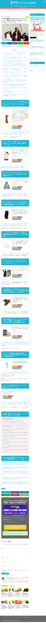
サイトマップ (13, 618)
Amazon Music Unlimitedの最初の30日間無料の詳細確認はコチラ (15, 528)
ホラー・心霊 (12, 6)
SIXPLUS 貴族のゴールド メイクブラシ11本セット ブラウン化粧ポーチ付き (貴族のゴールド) (20, 329)
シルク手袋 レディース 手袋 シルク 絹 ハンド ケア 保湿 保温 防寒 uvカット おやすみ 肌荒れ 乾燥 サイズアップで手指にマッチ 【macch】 (15, 77)
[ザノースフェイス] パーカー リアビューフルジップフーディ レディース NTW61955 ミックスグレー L (20, 182)
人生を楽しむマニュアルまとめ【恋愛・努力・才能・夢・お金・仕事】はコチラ (37, 54)
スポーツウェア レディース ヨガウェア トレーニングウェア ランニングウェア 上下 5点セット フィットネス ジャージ (15, 73)
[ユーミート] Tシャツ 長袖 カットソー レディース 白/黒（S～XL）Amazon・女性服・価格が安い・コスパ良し (15, 58)
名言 (28, 6)
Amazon (20, 6)
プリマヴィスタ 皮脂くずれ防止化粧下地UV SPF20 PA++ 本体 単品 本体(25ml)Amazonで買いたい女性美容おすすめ (15, 85)
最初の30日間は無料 (16, 520)
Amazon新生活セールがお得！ (23, 8)
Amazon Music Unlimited (7, 516)
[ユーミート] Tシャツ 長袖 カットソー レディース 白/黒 (13, 166)
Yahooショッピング (16, 128)
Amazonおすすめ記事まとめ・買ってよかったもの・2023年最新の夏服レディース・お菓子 (15, 96)
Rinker (16, 121)
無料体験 (4, 522)
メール (3, 563)
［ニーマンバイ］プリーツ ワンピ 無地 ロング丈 (11, 133)
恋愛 (30, 6)
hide (16, 50)
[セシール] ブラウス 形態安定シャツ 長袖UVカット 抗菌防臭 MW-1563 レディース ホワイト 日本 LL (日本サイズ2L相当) (20, 243)
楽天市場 (20, 126)
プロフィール (19, 618)
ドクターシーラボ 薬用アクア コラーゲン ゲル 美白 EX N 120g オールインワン (15, 89)
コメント (3, 548)
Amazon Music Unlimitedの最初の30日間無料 (12, 534)
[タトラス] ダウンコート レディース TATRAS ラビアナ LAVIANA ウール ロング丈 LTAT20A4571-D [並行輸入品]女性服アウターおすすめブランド (15, 65)
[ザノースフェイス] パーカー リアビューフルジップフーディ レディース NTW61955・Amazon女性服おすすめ (14, 62)
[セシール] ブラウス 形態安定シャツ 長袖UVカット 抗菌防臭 (13, 254)
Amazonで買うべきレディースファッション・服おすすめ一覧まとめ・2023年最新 (14, 92)
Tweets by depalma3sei (34, 59)
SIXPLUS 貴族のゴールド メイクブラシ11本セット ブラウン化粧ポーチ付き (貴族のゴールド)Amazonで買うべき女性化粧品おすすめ (15, 81)
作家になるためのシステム (11, 621)
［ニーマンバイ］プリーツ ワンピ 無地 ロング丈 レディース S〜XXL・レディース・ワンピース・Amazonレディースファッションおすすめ (14, 54)
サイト (2, 567)
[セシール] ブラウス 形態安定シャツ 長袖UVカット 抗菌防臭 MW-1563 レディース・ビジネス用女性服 (15, 70)
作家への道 (16, 6)
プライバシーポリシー (5, 618)
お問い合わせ (33, 6)
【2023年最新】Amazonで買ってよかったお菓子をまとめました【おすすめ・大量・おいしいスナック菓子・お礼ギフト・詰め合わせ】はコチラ (15, 474)
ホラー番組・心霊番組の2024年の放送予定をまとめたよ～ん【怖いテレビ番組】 (37, 41)
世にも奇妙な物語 (24, 6)
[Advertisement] (37, 83)
